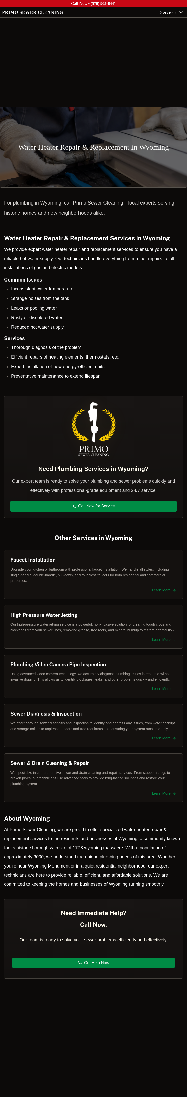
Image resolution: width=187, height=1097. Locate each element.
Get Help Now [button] (93, 963)
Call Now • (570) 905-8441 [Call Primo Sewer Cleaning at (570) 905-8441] (93, 3)
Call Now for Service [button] (93, 506)
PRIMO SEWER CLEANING (32, 12)
